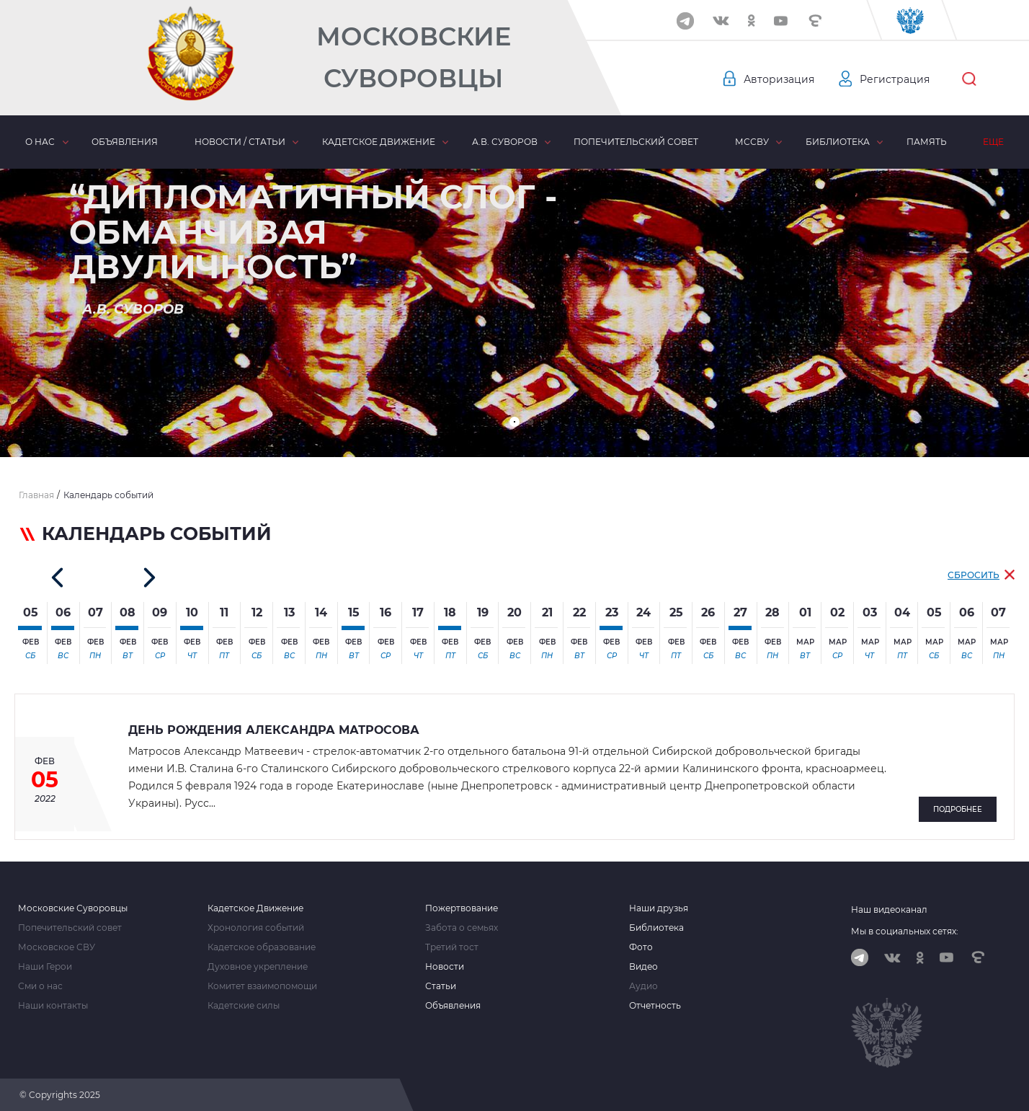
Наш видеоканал (889, 909)
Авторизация (779, 79)
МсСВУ (752, 141)
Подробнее (957, 809)
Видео (643, 966)
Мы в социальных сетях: (904, 931)
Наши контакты (53, 1005)
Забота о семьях (461, 928)
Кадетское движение (378, 141)
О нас (40, 141)
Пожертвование (461, 908)
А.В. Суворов (505, 141)
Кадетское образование (262, 947)
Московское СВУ (56, 947)
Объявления (125, 141)
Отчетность (655, 1005)
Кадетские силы (244, 1005)
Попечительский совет (636, 141)
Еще (993, 141)
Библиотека (838, 141)
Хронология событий (256, 928)
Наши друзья (658, 908)
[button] (514, 422)
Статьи (440, 986)
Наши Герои (45, 966)
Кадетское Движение (255, 908)
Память (926, 141)
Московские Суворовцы (413, 57)
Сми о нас (40, 986)
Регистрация (895, 79)
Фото (641, 947)
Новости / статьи (240, 141)
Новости (444, 966)
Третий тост (451, 947)
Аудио (643, 986)
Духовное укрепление (258, 966)
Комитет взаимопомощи (262, 986)
